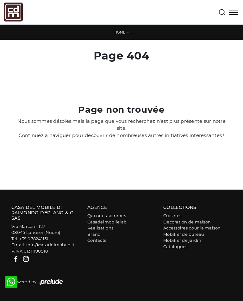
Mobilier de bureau (183, 234)
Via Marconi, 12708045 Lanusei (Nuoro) (35, 229)
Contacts (96, 240)
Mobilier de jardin (182, 240)
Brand (94, 234)
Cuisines (172, 215)
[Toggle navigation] (233, 13)
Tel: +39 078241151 (29, 238)
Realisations (100, 227)
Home (120, 32)
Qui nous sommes (106, 215)
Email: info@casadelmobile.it (42, 244)
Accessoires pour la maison (192, 227)
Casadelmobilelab (107, 221)
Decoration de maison (187, 221)
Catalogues (175, 246)
